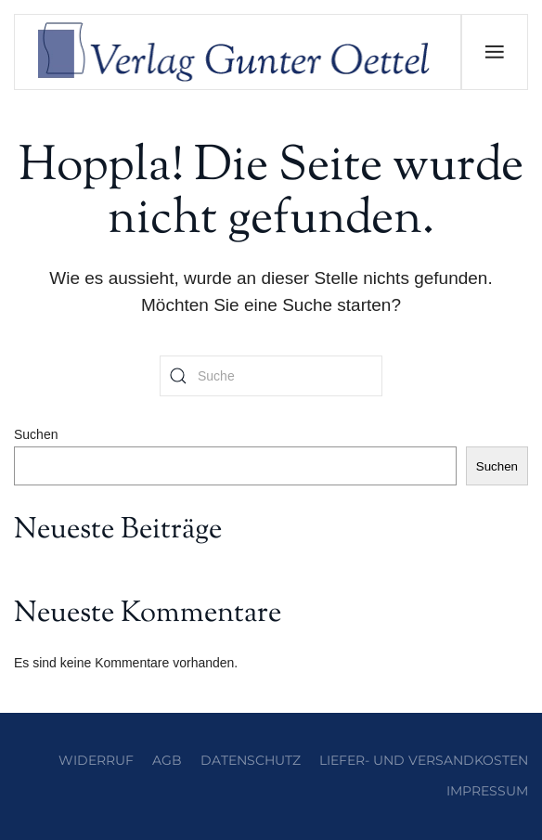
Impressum (487, 790)
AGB (167, 760)
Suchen (36, 434)
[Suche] (271, 375)
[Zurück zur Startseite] (238, 52)
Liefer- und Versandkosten (423, 760)
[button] (494, 52)
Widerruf (96, 760)
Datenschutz (250, 760)
